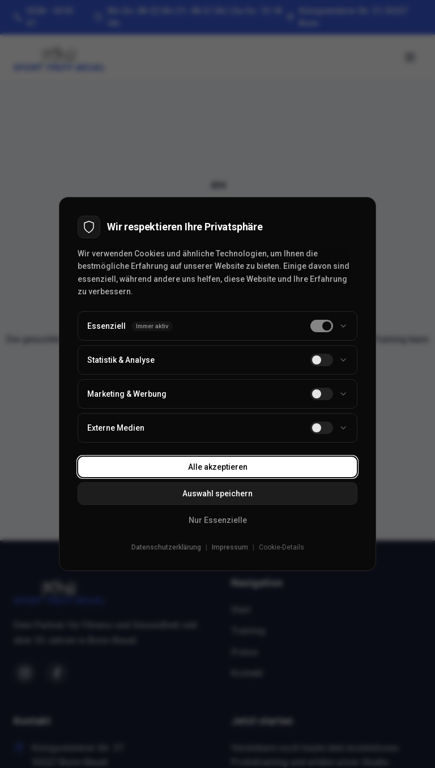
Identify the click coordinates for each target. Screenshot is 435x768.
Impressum (230, 547)
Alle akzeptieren (218, 466)
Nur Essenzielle (218, 520)
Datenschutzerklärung (166, 547)
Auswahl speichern (217, 493)
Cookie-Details (281, 547)
